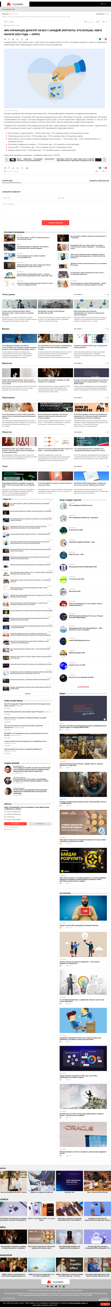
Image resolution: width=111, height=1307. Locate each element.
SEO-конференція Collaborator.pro (81, 505)
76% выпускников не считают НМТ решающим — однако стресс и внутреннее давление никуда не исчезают (88, 284)
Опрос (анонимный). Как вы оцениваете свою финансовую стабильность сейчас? (26, 808)
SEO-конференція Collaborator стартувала (83, 517)
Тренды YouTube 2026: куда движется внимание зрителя (79, 925)
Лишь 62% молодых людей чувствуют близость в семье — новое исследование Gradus (35, 284)
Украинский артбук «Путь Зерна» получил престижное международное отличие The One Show (34, 265)
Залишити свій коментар (99, 181)
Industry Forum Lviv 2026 (77, 665)
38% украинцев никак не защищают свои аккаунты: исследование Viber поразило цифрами (33, 247)
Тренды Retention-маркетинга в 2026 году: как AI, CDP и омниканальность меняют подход (78, 1076)
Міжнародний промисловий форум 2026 (83, 567)
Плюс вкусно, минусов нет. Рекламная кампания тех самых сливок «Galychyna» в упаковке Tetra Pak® (83, 840)
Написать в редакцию (12, 171)
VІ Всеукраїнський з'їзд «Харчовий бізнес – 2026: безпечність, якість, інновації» (85, 629)
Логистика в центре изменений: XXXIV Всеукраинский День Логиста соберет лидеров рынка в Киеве (30, 557)
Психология (6, 1255)
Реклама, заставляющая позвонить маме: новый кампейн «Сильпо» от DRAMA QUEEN (30, 687)
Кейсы (3, 1227)
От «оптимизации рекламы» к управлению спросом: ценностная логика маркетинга (82, 1000)
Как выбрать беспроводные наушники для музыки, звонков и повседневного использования (13, 1219)
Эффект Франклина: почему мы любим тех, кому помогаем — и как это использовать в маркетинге (69, 1275)
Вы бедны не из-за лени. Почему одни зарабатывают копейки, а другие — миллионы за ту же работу (82, 1114)
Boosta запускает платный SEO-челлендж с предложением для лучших (31, 664)
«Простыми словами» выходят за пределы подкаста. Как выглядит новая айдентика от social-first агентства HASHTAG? (87, 256)
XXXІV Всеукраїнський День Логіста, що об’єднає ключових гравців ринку (86, 616)
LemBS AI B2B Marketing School (79, 640)
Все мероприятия (83, 687)
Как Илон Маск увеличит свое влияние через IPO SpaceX (23, 712)
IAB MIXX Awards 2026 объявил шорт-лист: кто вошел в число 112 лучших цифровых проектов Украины (31, 596)
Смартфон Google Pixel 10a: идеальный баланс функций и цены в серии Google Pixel (97, 1219)
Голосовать (15, 823)
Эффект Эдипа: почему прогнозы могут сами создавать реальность (13, 1275)
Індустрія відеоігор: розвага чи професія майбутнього (23, 749)
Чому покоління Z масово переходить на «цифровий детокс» (25, 741)
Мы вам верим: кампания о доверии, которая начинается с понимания (30, 511)
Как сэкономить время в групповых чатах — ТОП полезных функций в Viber (30, 649)
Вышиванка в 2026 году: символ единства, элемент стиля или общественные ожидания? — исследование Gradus (87, 247)
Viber (87, 22)
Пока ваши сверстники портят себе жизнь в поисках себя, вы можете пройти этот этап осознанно (97, 1275)
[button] (107, 294)
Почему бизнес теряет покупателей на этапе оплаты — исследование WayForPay (30, 580)
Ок (105, 1304)
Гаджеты (4, 1199)
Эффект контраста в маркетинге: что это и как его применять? (41, 1275)
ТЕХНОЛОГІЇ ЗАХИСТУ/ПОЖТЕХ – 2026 (82, 542)
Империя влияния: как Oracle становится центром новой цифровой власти (83, 1152)
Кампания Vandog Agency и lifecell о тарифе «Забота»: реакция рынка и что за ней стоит (31, 657)
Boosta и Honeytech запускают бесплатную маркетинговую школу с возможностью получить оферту (29, 618)
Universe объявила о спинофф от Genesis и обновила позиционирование (31, 610)
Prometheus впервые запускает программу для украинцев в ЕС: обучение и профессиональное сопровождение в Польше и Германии (30, 634)
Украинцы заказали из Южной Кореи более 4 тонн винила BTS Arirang (30, 564)
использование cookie (77, 1303)
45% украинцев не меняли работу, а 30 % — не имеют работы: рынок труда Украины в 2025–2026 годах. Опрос (35, 274)
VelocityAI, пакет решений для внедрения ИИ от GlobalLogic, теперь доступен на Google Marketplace (29, 641)
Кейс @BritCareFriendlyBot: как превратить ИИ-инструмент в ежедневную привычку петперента (70, 1247)
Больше (27, 693)
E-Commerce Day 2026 (76, 579)
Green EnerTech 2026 (76, 530)
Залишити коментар (56, 223)
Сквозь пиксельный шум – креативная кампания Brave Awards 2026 (30, 679)
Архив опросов (8, 829)
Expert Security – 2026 (76, 554)
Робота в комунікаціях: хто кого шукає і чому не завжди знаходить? (85, 604)
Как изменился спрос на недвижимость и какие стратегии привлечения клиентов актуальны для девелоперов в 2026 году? (31, 672)
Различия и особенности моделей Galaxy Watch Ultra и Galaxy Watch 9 (69, 1219)
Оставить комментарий (11, 827)
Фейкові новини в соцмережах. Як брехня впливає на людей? (25, 718)
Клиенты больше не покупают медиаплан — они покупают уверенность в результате (80, 962)
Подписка (108, 4)
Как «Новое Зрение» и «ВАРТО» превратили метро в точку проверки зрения (29, 504)
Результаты (40, 823)
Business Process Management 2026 (81, 677)
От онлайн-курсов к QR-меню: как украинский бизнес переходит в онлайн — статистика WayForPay (31, 626)
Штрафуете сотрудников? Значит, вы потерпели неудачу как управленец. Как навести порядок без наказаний (80, 1038)
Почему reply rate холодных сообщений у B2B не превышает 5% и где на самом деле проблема (97, 1247)
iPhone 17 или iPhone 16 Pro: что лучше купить (41, 1219)
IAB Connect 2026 (74, 591)
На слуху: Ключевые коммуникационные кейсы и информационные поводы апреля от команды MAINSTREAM (83, 726)
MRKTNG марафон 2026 (77, 653)
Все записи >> (78, 294)
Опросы (92, 22)
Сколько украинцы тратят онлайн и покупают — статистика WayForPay (30, 534)
